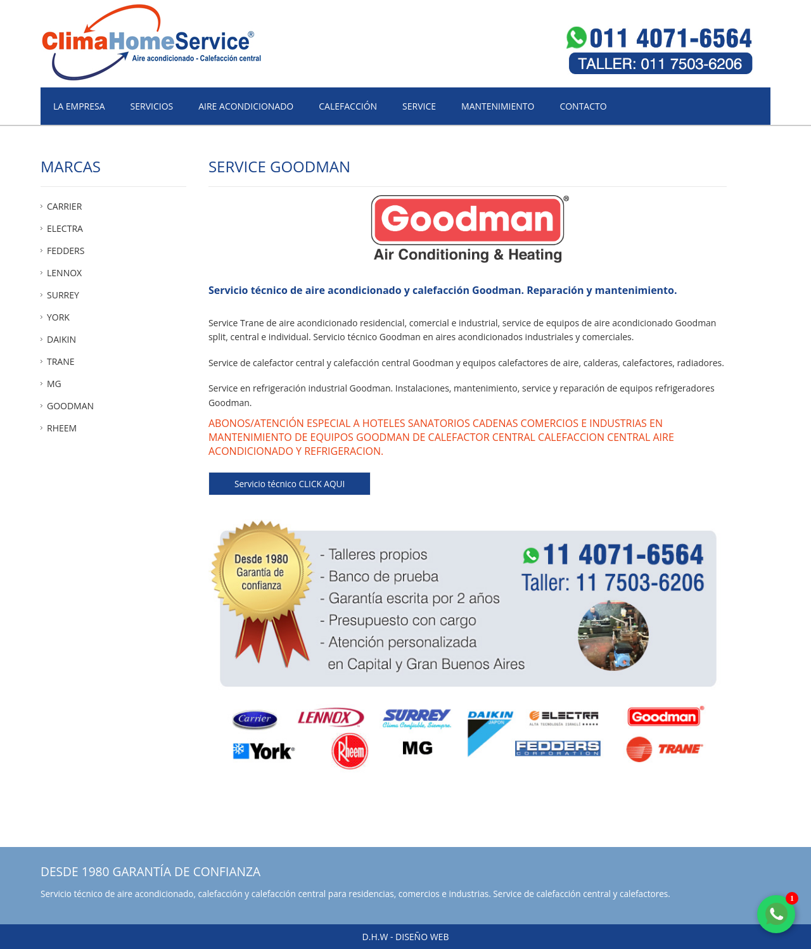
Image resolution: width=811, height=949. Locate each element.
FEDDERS (65, 251)
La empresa (79, 106)
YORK (58, 317)
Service (419, 106)
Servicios (152, 106)
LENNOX (64, 273)
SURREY (63, 295)
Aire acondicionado (245, 106)
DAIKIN (61, 339)
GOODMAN (70, 406)
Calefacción (348, 106)
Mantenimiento (497, 106)
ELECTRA (65, 228)
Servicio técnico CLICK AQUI (289, 484)
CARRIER (64, 206)
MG (54, 384)
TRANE (61, 361)
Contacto (582, 106)
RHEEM (62, 428)
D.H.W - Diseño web (405, 937)
